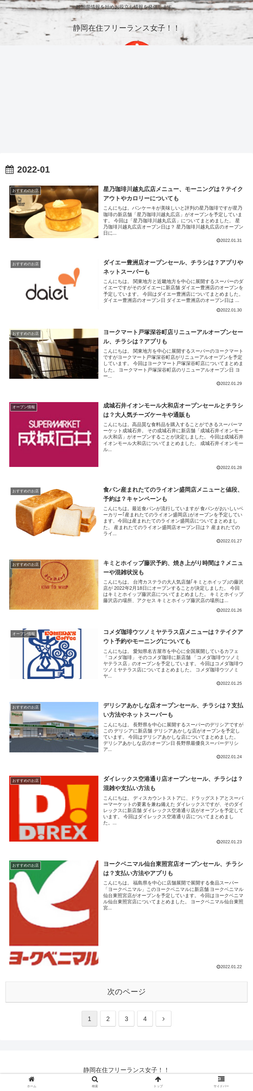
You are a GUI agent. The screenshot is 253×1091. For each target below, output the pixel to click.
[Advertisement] (126, 102)
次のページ (126, 992)
